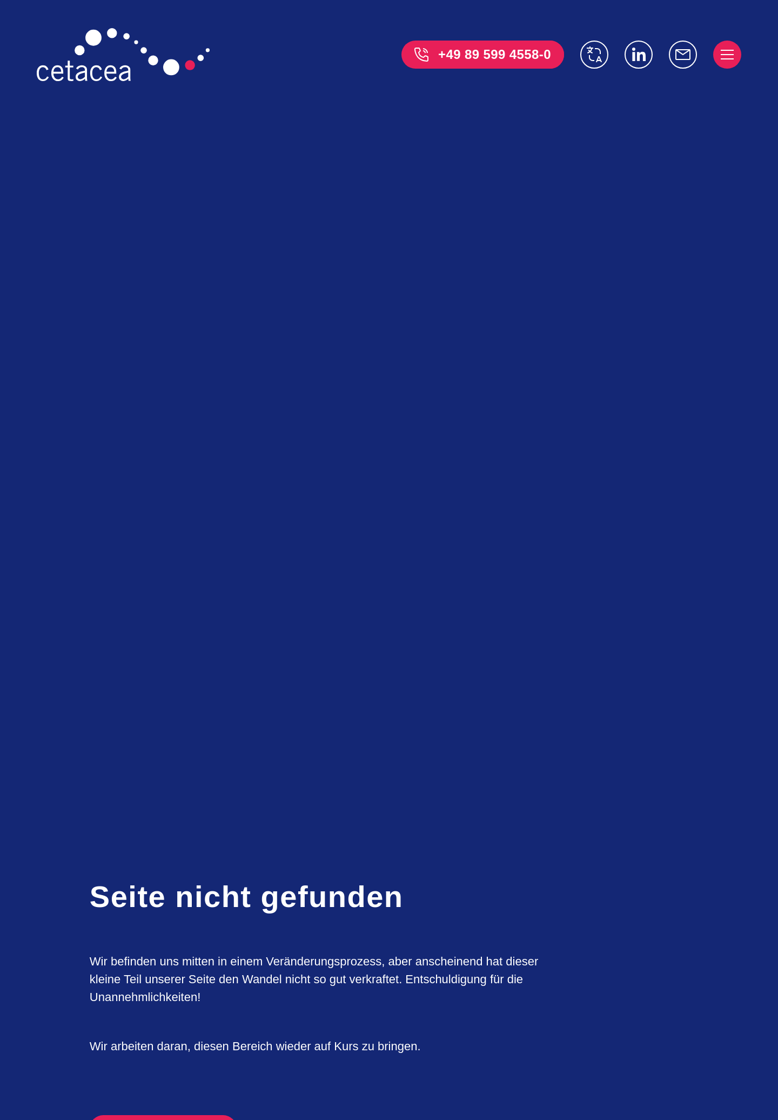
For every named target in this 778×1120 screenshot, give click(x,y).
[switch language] (594, 55)
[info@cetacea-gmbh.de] (683, 55)
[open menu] (727, 55)
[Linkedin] (639, 55)
